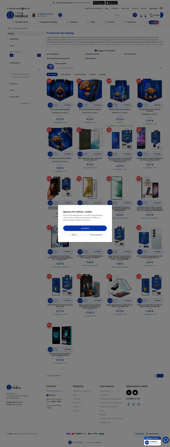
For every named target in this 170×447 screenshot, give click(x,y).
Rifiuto (74, 235)
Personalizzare (96, 235)
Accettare (85, 228)
